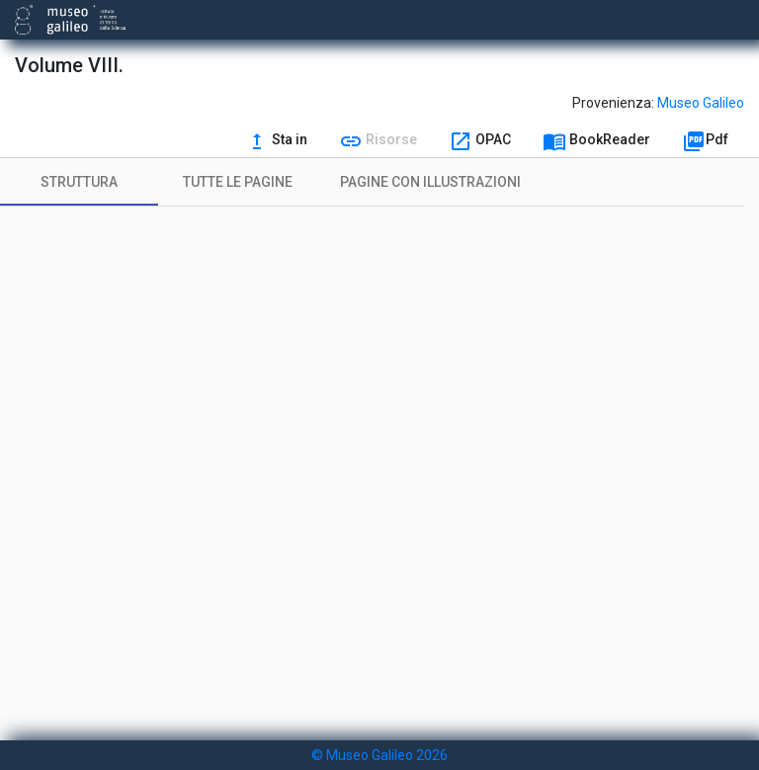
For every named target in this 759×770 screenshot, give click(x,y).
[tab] (79, 182)
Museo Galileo (700, 103)
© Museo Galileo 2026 (379, 755)
